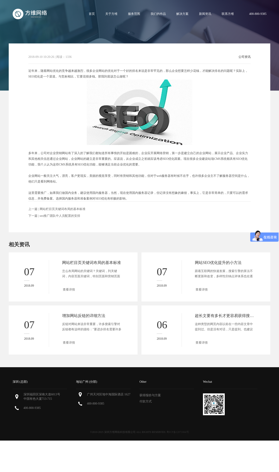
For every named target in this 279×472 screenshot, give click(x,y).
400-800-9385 (32, 408)
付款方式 (146, 401)
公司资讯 (244, 57)
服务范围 (134, 14)
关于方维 (111, 14)
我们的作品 (158, 14)
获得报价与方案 (150, 395)
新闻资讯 (205, 14)
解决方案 (182, 14)
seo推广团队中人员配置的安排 (60, 215)
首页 (92, 14)
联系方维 (228, 14)
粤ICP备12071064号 (178, 432)
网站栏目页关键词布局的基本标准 (62, 209)
